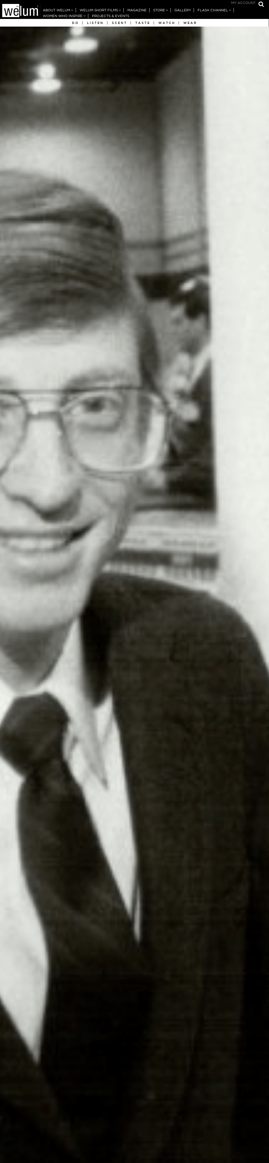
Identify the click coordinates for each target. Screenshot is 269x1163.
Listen (95, 22)
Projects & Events (110, 16)
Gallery (182, 10)
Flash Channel (213, 10)
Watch (166, 22)
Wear (190, 22)
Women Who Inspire (62, 16)
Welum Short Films (99, 10)
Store (159, 10)
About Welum (56, 10)
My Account (243, 3)
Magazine (137, 10)
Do (75, 22)
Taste (142, 22)
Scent (119, 22)
